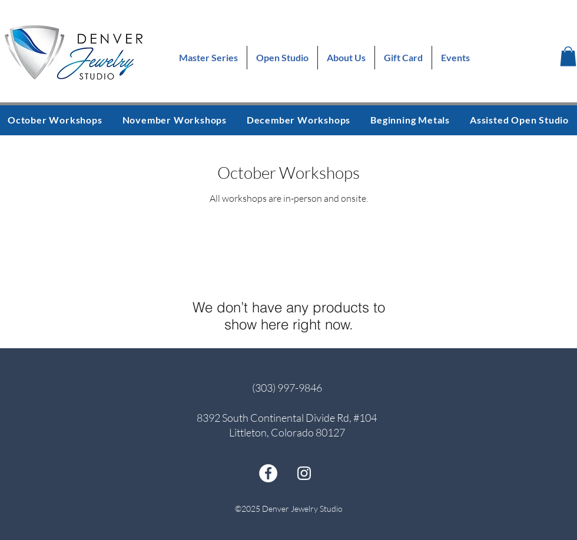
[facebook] (268, 473)
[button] (568, 56)
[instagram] (304, 473)
